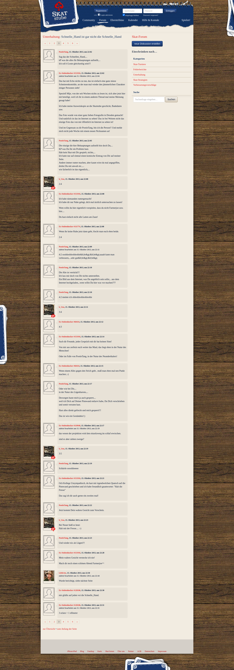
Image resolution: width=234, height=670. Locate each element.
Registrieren (101, 11)
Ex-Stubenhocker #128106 (69, 590)
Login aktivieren (105, 15)
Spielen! (186, 20)
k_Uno (61, 179)
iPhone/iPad (72, 651)
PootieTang (63, 52)
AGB (139, 651)
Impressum (162, 651)
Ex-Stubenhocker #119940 (69, 425)
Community (89, 20)
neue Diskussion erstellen (147, 43)
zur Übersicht (49, 629)
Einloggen (170, 11)
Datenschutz (149, 651)
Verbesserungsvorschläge (144, 85)
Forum (102, 20)
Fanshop (90, 651)
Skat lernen (109, 651)
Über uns (120, 651)
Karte (100, 651)
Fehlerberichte (139, 69)
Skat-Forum (139, 36)
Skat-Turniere (139, 64)
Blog (82, 651)
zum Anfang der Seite (67, 629)
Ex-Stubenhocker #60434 (69, 322)
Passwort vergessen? (150, 15)
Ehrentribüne (117, 20)
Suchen (171, 99)
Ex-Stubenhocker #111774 (69, 226)
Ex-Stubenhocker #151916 (69, 73)
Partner (131, 651)
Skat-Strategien (140, 80)
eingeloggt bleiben (131, 15)
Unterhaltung (51, 36)
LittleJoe (62, 573)
